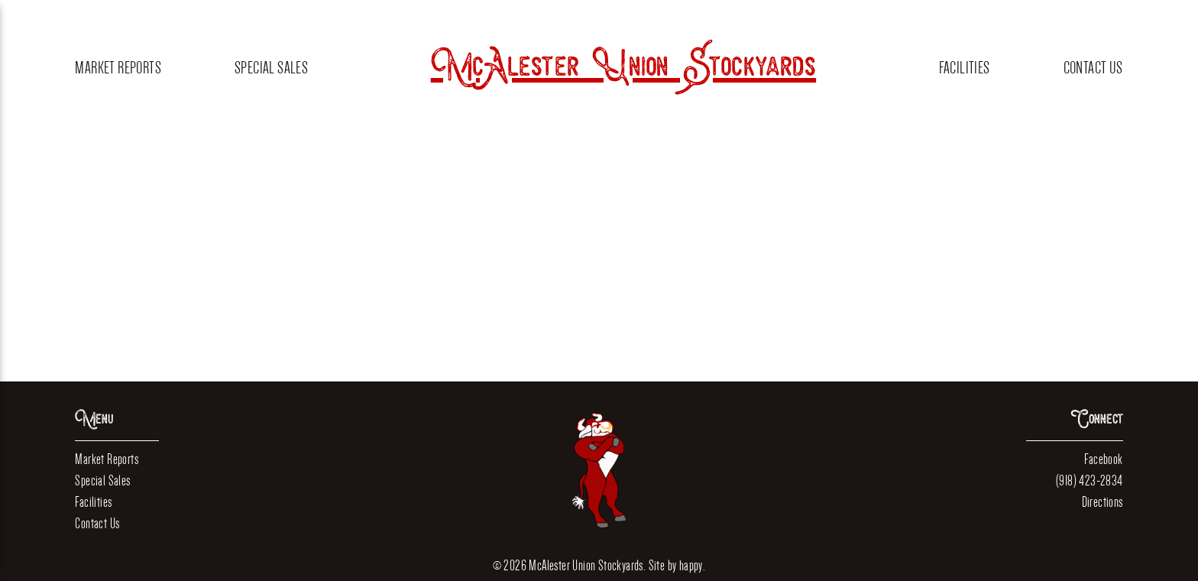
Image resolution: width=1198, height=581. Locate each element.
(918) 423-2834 (1089, 480)
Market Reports (118, 67)
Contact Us (1093, 67)
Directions (1102, 502)
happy (691, 565)
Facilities (964, 67)
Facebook (1103, 459)
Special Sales (271, 67)
